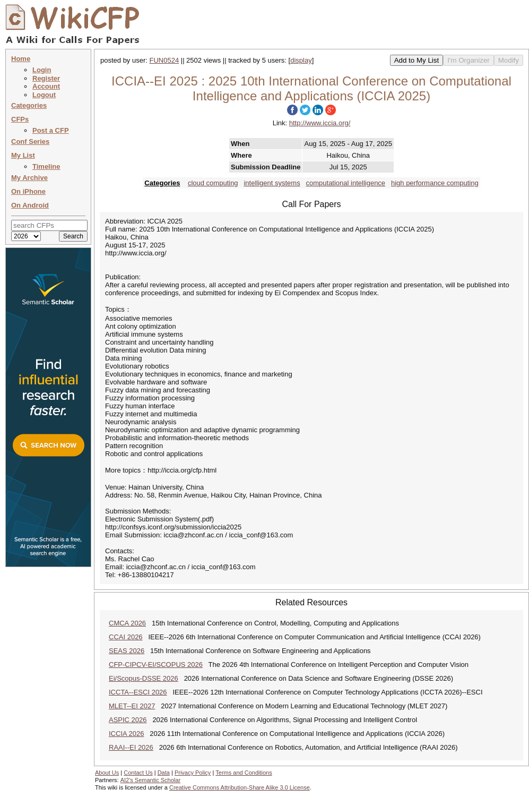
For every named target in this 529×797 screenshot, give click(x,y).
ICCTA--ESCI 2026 (138, 692)
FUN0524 (164, 60)
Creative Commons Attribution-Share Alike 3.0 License (239, 787)
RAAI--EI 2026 (131, 747)
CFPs (20, 119)
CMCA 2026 (127, 623)
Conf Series (30, 141)
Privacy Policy (193, 772)
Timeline (46, 166)
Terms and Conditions (243, 772)
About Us (107, 772)
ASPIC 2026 (128, 720)
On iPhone (28, 191)
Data (164, 772)
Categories (29, 105)
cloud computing (213, 183)
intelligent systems (272, 183)
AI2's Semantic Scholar (150, 780)
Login (41, 70)
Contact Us (138, 772)
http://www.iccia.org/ (320, 123)
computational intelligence (346, 183)
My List (23, 155)
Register (46, 78)
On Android (30, 205)
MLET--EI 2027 (132, 706)
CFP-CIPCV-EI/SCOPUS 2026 (156, 665)
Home (20, 59)
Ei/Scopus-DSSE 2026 (143, 678)
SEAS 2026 (126, 651)
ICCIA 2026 (126, 734)
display (300, 60)
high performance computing (435, 183)
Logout (44, 95)
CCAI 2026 (126, 637)
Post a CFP (50, 130)
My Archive (29, 178)
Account (46, 86)
